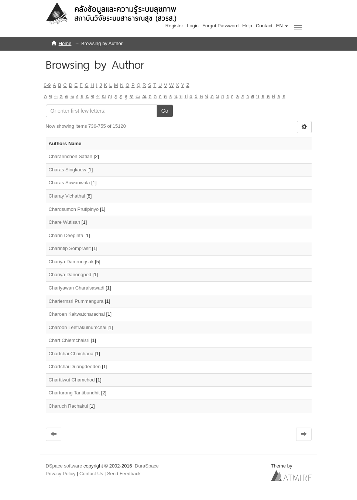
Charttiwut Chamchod (72, 380)
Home (65, 43)
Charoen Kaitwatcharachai (77, 314)
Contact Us (91, 473)
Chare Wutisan (64, 222)
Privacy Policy (61, 473)
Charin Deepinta (66, 235)
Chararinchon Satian (71, 156)
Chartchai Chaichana (71, 353)
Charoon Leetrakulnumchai (77, 327)
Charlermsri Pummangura (76, 301)
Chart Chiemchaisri (69, 340)
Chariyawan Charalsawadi (76, 288)
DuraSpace (147, 466)
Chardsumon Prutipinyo (74, 209)
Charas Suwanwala (69, 182)
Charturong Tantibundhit (74, 392)
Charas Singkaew (67, 169)
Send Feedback (124, 473)
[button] (282, 25)
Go (164, 111)
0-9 (47, 85)
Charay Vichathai (67, 196)
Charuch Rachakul (68, 406)
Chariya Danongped (70, 274)
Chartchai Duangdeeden (75, 366)
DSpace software (64, 466)
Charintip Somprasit (70, 248)
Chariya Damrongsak (71, 261)
